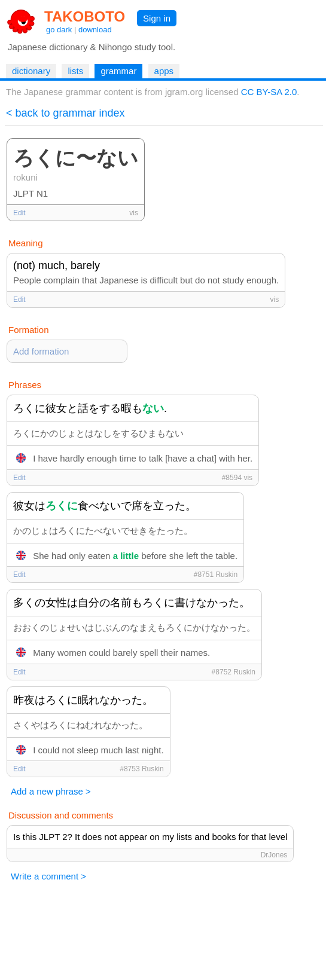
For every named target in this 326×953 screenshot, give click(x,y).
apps (164, 71)
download (95, 29)
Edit (19, 213)
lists (75, 71)
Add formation (41, 351)
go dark (59, 29)
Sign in (156, 18)
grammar (118, 71)
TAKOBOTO (84, 16)
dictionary (31, 71)
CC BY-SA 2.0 (269, 92)
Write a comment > (48, 876)
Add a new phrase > (51, 791)
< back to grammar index (65, 113)
